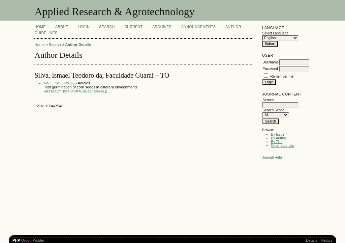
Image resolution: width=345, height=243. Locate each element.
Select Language (275, 33)
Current (133, 27)
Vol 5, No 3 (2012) (59, 83)
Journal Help (272, 157)
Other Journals (282, 145)
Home (39, 27)
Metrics (327, 240)
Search (107, 27)
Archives (161, 27)
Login (84, 27)
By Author (278, 138)
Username (270, 62)
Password (270, 69)
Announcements (198, 27)
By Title (276, 142)
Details (311, 240)
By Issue (277, 134)
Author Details (78, 45)
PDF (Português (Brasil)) (85, 91)
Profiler (28, 240)
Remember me (281, 76)
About (61, 27)
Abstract (52, 91)
